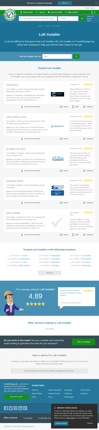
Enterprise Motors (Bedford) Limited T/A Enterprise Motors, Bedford (71, 293)
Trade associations (54, 390)
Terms (50, 397)
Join (64, 3)
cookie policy (70, 418)
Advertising (68, 390)
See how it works (16, 397)
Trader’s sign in (90, 8)
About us (35, 390)
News (34, 397)
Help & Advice (37, 393)
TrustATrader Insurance (46, 418)
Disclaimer (84, 393)
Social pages (68, 397)
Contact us (68, 393)
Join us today (83, 342)
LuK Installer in (18, 256)
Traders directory (54, 393)
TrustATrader (27, 418)
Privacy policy (85, 390)
